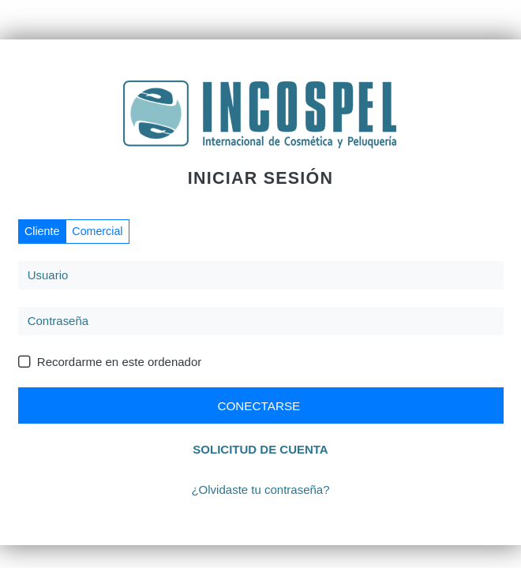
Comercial (97, 231)
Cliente (41, 231)
